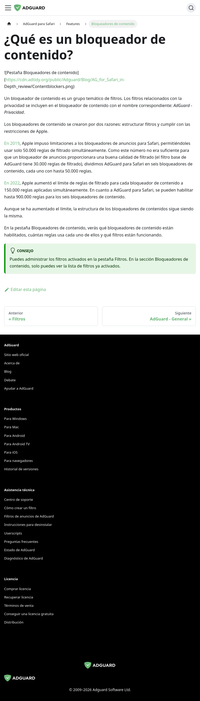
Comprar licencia (17, 588)
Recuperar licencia (18, 597)
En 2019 (12, 143)
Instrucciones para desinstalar (28, 524)
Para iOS (11, 452)
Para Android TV (17, 444)
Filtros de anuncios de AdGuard (29, 516)
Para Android (14, 435)
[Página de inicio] (9, 24)
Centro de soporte (18, 499)
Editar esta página (25, 289)
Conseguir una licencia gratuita (29, 613)
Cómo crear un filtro (20, 508)
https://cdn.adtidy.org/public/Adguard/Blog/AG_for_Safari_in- (65, 79)
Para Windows (15, 418)
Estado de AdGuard (19, 550)
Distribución (13, 622)
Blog (7, 371)
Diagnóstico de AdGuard (23, 558)
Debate (10, 380)
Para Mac (11, 427)
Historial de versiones (21, 469)
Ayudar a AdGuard (18, 388)
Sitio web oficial (16, 354)
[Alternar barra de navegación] (8, 8)
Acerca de (12, 363)
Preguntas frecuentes (21, 541)
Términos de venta (19, 605)
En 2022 (12, 183)
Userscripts (13, 533)
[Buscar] (191, 8)
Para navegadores (18, 460)
